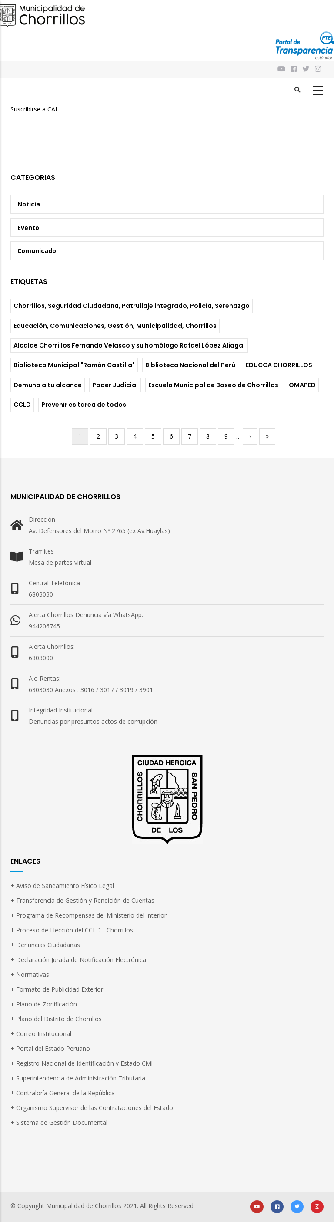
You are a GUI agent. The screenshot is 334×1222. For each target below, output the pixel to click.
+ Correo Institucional (40, 1034)
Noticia (28, 204)
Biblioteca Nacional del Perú (190, 365)
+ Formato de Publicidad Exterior (56, 989)
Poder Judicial (115, 385)
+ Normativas (29, 974)
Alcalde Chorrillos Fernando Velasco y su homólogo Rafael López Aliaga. (129, 345)
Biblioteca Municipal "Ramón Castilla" (74, 365)
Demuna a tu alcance (47, 385)
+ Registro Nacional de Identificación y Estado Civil (81, 1063)
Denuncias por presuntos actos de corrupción (93, 721)
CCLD (22, 404)
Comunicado (36, 250)
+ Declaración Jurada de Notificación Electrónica (78, 959)
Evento (28, 227)
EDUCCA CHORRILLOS (279, 365)
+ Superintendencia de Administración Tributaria (77, 1078)
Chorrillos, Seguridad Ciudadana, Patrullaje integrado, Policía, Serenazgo (131, 305)
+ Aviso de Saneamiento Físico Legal (62, 885)
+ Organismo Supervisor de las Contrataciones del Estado (91, 1108)
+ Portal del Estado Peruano (50, 1048)
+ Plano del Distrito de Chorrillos (56, 1019)
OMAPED (302, 385)
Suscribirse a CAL (34, 109)
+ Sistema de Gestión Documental (58, 1122)
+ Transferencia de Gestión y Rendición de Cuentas (82, 900)
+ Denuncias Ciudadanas (45, 945)
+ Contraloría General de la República (62, 1093)
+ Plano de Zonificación (43, 1004)
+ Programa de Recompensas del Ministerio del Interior (88, 915)
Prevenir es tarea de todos (83, 404)
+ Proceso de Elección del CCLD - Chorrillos (71, 930)
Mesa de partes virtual (60, 562)
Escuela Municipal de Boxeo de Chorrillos (213, 385)
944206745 (44, 626)
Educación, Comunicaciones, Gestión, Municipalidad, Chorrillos (115, 325)
